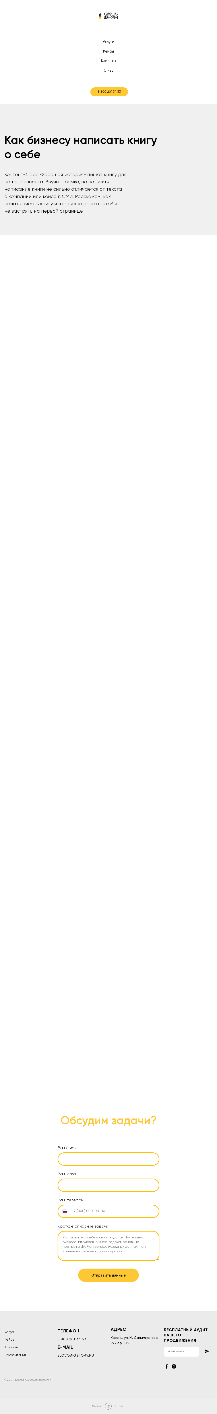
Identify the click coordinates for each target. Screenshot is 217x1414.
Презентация (15, 1355)
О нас (108, 70)
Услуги (108, 41)
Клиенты (108, 60)
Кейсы (108, 51)
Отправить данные (108, 1275)
